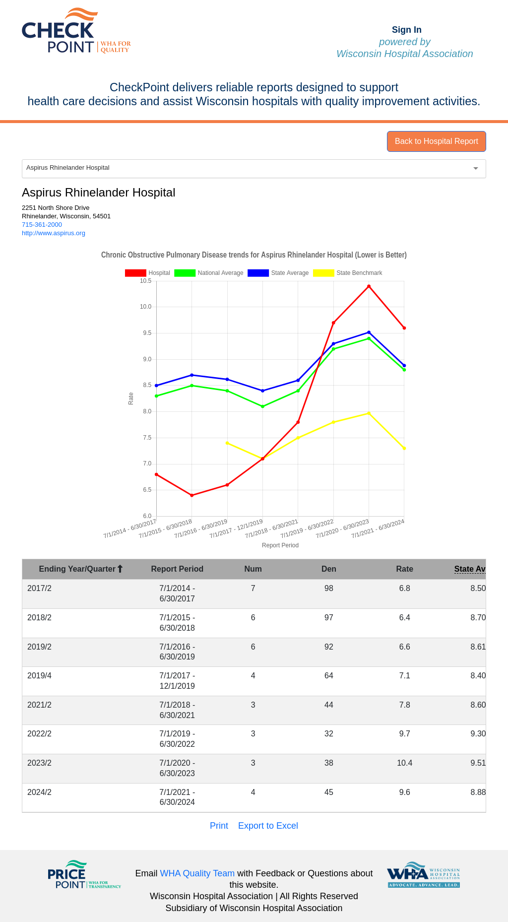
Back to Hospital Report (436, 141)
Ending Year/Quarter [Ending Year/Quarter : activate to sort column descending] (81, 569)
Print (219, 826)
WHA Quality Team (197, 873)
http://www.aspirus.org (53, 233)
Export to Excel (268, 826)
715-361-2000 (42, 224)
